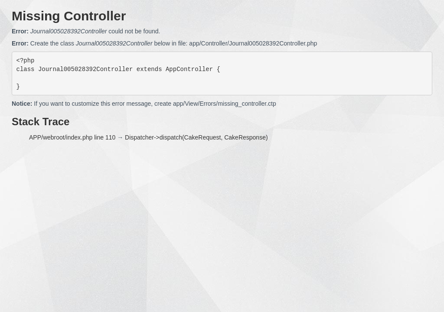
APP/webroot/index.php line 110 (72, 137)
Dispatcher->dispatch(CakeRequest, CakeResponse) (196, 137)
